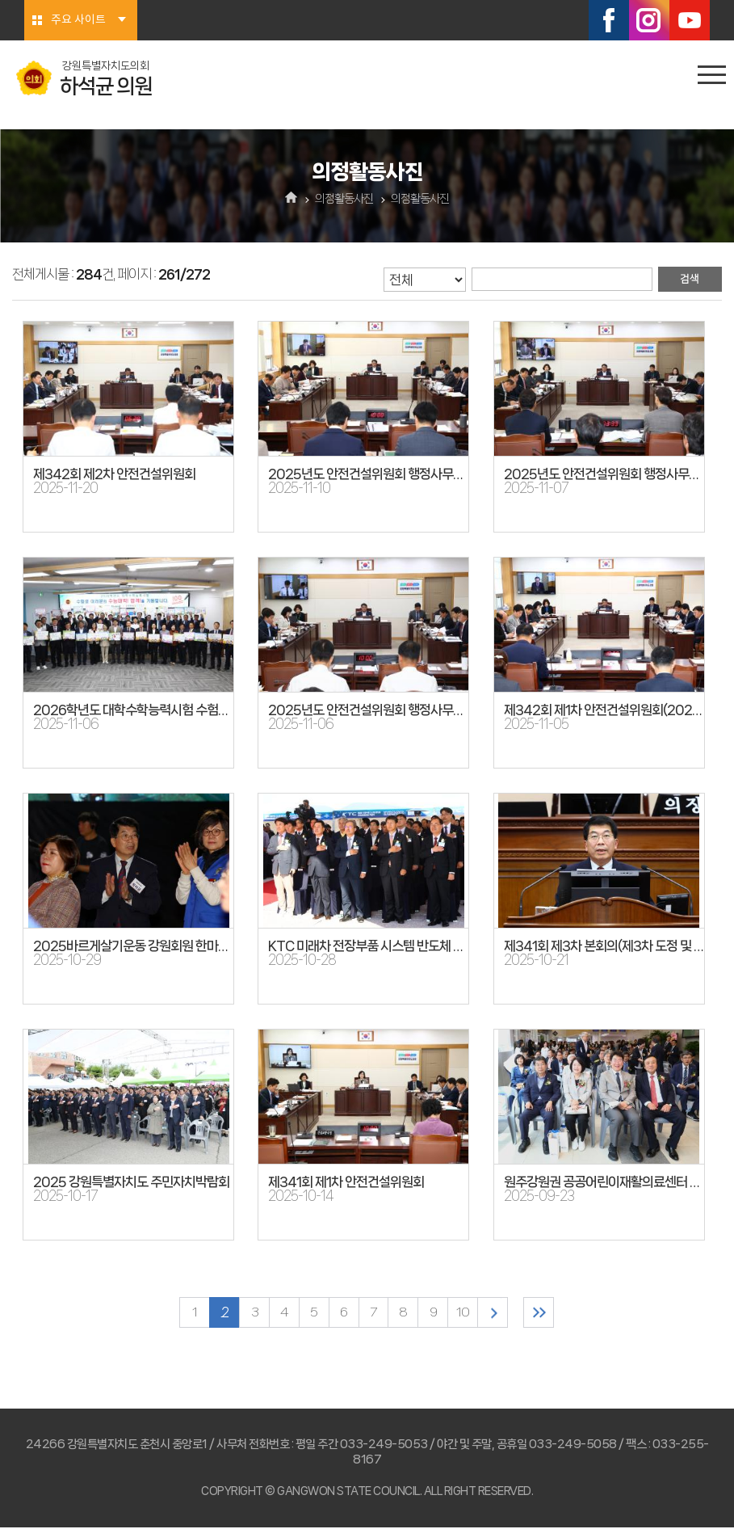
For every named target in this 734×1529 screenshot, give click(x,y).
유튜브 (689, 20)
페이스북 (609, 20)
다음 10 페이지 (496, 1313)
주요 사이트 (78, 20)
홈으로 (291, 198)
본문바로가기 (0, 0)
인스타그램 (649, 20)
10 (465, 1313)
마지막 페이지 (544, 1313)
